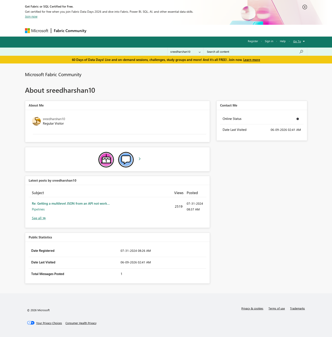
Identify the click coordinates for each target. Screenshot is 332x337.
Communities (152, 30)
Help (283, 41)
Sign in (269, 41)
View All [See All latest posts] (39, 218)
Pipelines (38, 209)
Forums (96, 30)
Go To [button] (297, 41)
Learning (187, 30)
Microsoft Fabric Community (53, 74)
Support (206, 30)
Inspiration (115, 30)
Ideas (132, 30)
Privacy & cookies (252, 308)
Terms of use (276, 308)
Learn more (251, 59)
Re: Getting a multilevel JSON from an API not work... (71, 203)
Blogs (171, 30)
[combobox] (255, 52)
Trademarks (297, 308)
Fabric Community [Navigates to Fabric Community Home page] (70, 30)
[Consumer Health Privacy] (80, 323)
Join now (31, 16)
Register (253, 41)
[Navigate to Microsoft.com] (36, 30)
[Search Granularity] (185, 52)
